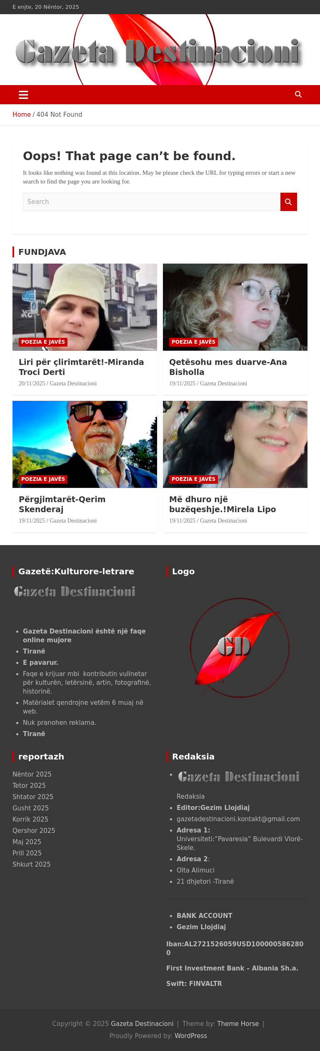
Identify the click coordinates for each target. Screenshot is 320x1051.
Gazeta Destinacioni (73, 383)
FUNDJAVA (42, 252)
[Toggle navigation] (23, 94)
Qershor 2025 (33, 831)
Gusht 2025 (30, 808)
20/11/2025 (32, 383)
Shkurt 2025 (31, 864)
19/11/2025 (182, 383)
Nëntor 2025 (32, 774)
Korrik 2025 (30, 819)
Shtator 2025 (32, 797)
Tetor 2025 (29, 786)
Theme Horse (238, 1024)
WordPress (191, 1036)
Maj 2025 (26, 842)
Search (288, 202)
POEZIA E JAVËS (43, 342)
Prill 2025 (27, 853)
